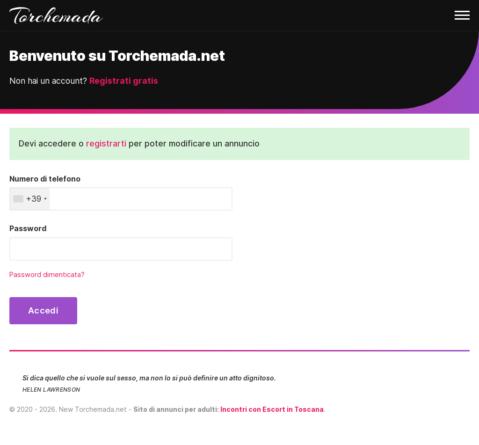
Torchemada (56, 15)
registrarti (106, 143)
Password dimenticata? (47, 274)
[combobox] (30, 199)
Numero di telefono (44, 178)
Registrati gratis (123, 81)
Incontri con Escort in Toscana (272, 409)
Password (27, 228)
